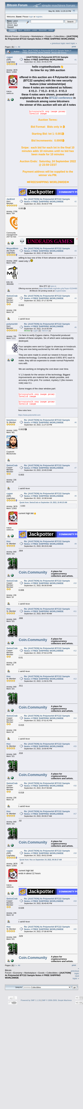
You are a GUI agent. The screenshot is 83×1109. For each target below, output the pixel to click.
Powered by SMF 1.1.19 (30, 1000)
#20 (75, 929)
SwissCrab (11, 296)
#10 (75, 583)
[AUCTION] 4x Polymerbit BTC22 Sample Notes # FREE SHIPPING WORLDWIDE (41, 37)
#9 (76, 544)
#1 (76, 60)
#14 (75, 718)
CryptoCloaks (60, 291)
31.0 (15, 25)
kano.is (53, 286)
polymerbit (11, 324)
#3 (76, 251)
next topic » (71, 43)
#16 (75, 786)
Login (34, 30)
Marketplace (37, 36)
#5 (76, 327)
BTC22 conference (61, 97)
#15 (75, 746)
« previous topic (57, 43)
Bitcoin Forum (11, 36)
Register (42, 30)
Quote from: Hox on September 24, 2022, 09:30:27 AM (41, 860)
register (39, 16)
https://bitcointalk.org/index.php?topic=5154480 (58, 288)
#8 (76, 496)
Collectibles (59, 36)
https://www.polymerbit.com (29, 415)
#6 (76, 423)
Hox (8, 541)
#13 (75, 679)
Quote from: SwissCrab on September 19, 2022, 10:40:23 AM (43, 502)
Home (12, 30)
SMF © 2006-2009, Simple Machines (57, 1000)
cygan (9, 57)
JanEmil (10, 199)
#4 (76, 298)
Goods (48, 36)
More (50, 30)
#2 (76, 202)
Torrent (10, 27)
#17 (75, 814)
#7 (76, 468)
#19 (75, 901)
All (19, 47)
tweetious (11, 420)
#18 (75, 853)
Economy (24, 36)
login (31, 16)
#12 (75, 651)
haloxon (45, 331)
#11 (75, 611)
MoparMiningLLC (15, 248)
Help (20, 30)
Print (74, 47)
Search (27, 30)
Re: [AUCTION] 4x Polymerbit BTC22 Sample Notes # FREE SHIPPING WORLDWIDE (47, 200)
